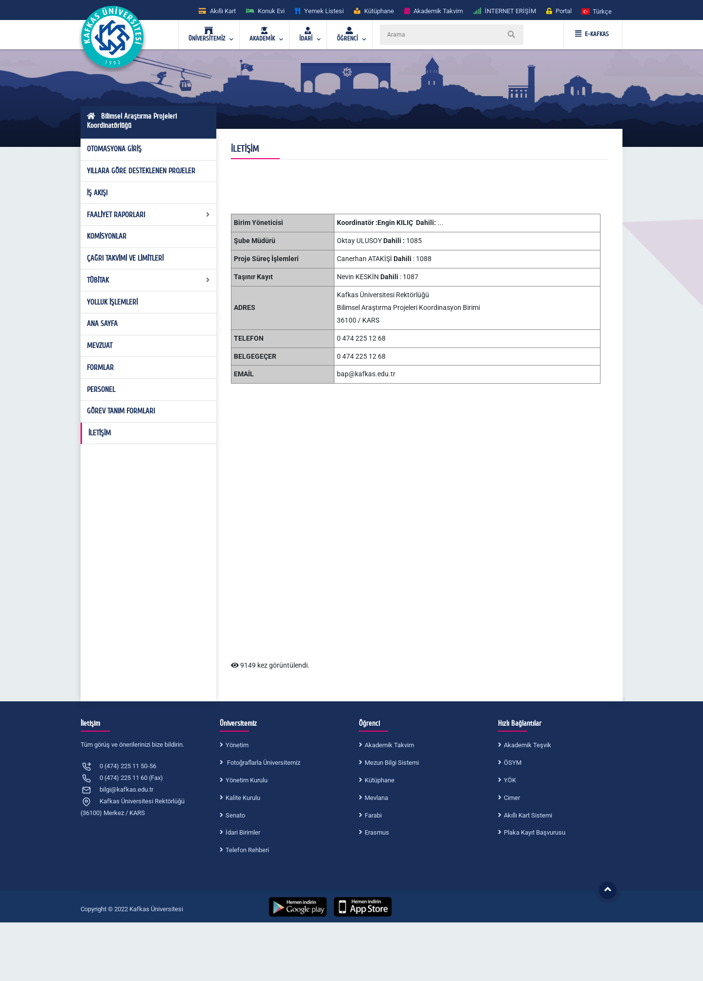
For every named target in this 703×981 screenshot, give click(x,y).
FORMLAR (100, 367)
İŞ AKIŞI (97, 192)
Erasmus (377, 832)
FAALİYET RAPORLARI (148, 214)
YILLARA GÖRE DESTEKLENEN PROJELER (141, 170)
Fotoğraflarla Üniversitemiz (263, 762)
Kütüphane (379, 780)
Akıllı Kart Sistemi (528, 815)
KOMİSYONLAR (106, 236)
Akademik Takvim (389, 745)
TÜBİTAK (148, 280)
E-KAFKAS (592, 34)
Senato (235, 815)
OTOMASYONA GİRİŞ (114, 148)
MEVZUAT (99, 345)
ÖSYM (512, 762)
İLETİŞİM (99, 433)
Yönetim (237, 745)
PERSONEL (101, 389)
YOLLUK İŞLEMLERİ (112, 302)
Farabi (373, 815)
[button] (597, 11)
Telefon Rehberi (247, 850)
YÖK (510, 780)
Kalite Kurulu (243, 797)
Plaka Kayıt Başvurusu (534, 832)
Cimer (512, 797)
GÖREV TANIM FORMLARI (121, 411)
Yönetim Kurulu (247, 780)
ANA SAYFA (102, 323)
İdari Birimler (243, 832)
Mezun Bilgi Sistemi (392, 762)
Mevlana (376, 797)
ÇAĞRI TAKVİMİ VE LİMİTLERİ (125, 258)
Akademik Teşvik (527, 745)
